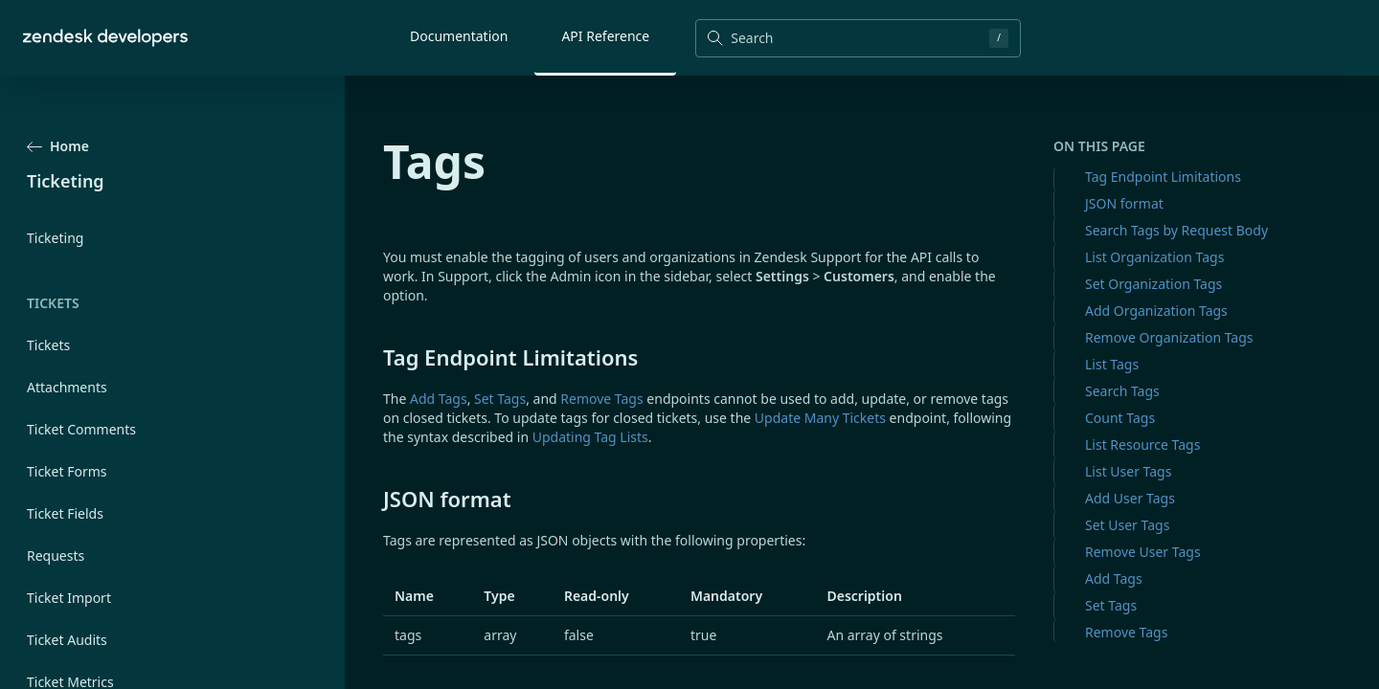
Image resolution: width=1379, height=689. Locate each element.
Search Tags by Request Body (1176, 230)
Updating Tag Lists (590, 437)
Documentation (459, 36)
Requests (55, 555)
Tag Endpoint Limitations (1163, 176)
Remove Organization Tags (1169, 337)
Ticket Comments (81, 429)
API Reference (605, 36)
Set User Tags (1127, 525)
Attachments (67, 387)
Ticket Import (69, 598)
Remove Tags (1126, 632)
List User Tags (1128, 471)
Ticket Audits (67, 640)
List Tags (1112, 364)
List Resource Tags (1142, 444)
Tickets (48, 345)
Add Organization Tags (1156, 310)
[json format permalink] (373, 498)
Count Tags (1120, 418)
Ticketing (55, 238)
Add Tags (1113, 578)
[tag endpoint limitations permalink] (373, 357)
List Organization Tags (1154, 257)
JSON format (1124, 203)
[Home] (105, 37)
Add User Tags (1130, 498)
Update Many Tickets (820, 418)
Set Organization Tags (1153, 284)
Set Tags (1111, 605)
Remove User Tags (1143, 552)
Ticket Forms (67, 471)
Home (58, 146)
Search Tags (1122, 391)
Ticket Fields (65, 513)
